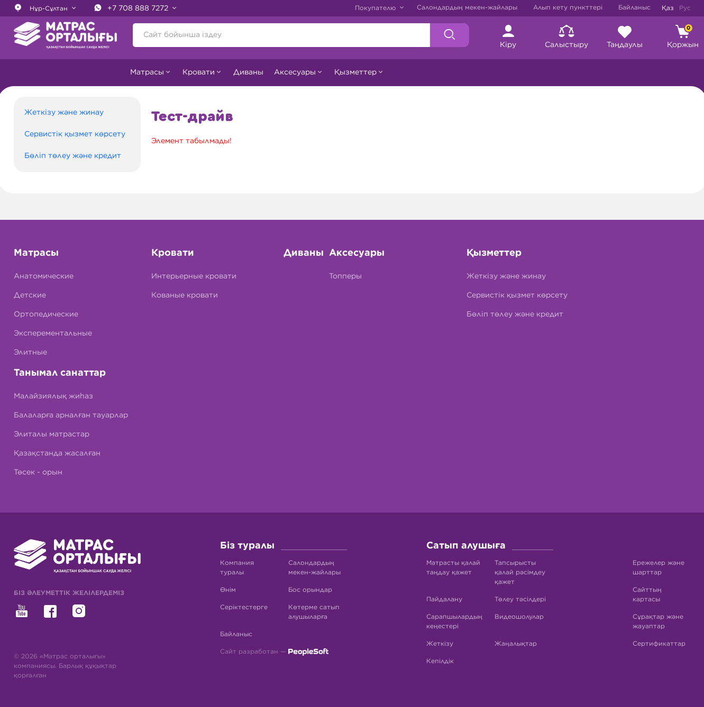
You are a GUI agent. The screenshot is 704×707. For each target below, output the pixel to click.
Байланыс (634, 7)
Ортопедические (46, 314)
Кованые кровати (184, 295)
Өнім (228, 590)
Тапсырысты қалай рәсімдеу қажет (520, 572)
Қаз (668, 8)
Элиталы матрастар (51, 434)
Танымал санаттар (60, 373)
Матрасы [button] (147, 72)
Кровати (172, 253)
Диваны (248, 72)
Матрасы (36, 253)
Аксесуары (357, 253)
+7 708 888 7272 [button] (132, 7)
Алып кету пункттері (567, 7)
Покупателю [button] (376, 8)
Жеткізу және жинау (64, 112)
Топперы (345, 276)
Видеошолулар (519, 616)
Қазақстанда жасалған (57, 453)
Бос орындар (310, 590)
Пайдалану (444, 599)
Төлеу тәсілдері (520, 599)
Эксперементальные (53, 333)
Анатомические (44, 276)
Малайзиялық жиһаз (53, 396)
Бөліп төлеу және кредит (72, 156)
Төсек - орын (38, 472)
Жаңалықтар (516, 643)
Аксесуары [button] (295, 72)
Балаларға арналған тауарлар (71, 415)
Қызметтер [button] (355, 72)
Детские (30, 295)
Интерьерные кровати (193, 276)
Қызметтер (494, 253)
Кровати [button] (198, 72)
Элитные (30, 352)
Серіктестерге (244, 607)
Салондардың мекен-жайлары (467, 7)
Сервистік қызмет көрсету (74, 134)
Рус (685, 8)
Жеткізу (439, 643)
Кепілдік (440, 661)
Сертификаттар (659, 643)
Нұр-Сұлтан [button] (42, 7)
